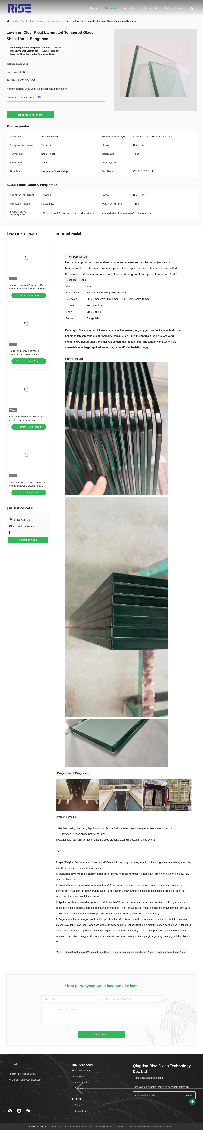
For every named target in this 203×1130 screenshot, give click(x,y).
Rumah (14, 21)
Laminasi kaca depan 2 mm (171, 952)
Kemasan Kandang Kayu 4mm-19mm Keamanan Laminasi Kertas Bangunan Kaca (28, 288)
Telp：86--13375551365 (22, 1074)
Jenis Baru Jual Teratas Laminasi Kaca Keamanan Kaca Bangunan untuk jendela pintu (28, 486)
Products (110, 8)
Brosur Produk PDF (31, 97)
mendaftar (186, 1095)
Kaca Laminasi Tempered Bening (46, 21)
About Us (130, 8)
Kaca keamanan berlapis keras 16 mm (134, 952)
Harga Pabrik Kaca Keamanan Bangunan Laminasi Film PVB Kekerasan (24, 354)
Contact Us (150, 8)
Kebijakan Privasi (37, 1126)
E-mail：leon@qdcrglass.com (25, 1080)
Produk (23, 21)
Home (94, 8)
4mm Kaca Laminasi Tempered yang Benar (88, 952)
